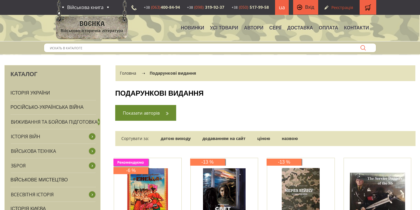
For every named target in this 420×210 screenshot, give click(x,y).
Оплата (328, 27)
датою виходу (176, 138)
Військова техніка (33, 151)
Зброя (18, 165)
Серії (275, 27)
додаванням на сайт (224, 138)
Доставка (300, 27)
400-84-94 (162, 7)
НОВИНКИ (192, 27)
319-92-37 (205, 7)
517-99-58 (250, 7)
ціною (263, 138)
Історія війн (25, 136)
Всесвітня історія (32, 194)
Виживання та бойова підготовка (54, 122)
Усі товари (224, 27)
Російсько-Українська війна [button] (46, 107)
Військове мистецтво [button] (39, 179)
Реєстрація (342, 7)
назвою (290, 138)
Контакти (356, 27)
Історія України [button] (30, 92)
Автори (254, 27)
